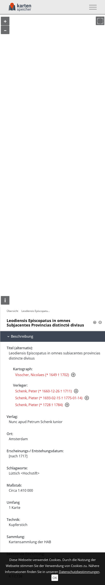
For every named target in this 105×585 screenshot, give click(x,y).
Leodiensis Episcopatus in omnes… (36, 311)
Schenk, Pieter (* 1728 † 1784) (39, 404)
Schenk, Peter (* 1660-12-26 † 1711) (43, 391)
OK (54, 578)
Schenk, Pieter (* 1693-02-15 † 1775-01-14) (48, 398)
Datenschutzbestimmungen (79, 572)
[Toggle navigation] (92, 7)
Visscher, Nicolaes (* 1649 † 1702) (42, 374)
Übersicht (12, 311)
